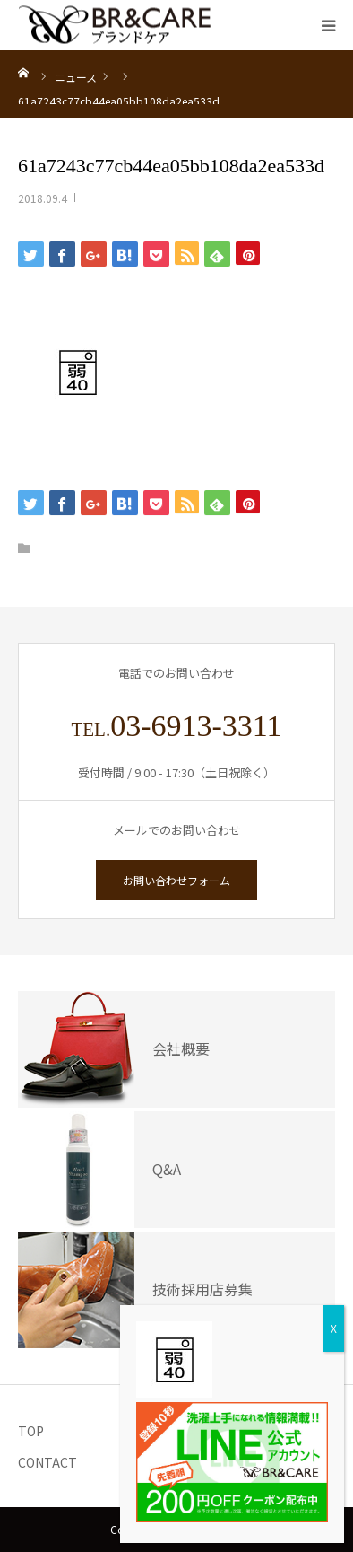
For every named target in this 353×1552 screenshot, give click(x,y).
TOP (31, 1431)
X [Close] (334, 1328)
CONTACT (47, 1462)
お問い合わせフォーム (176, 880)
